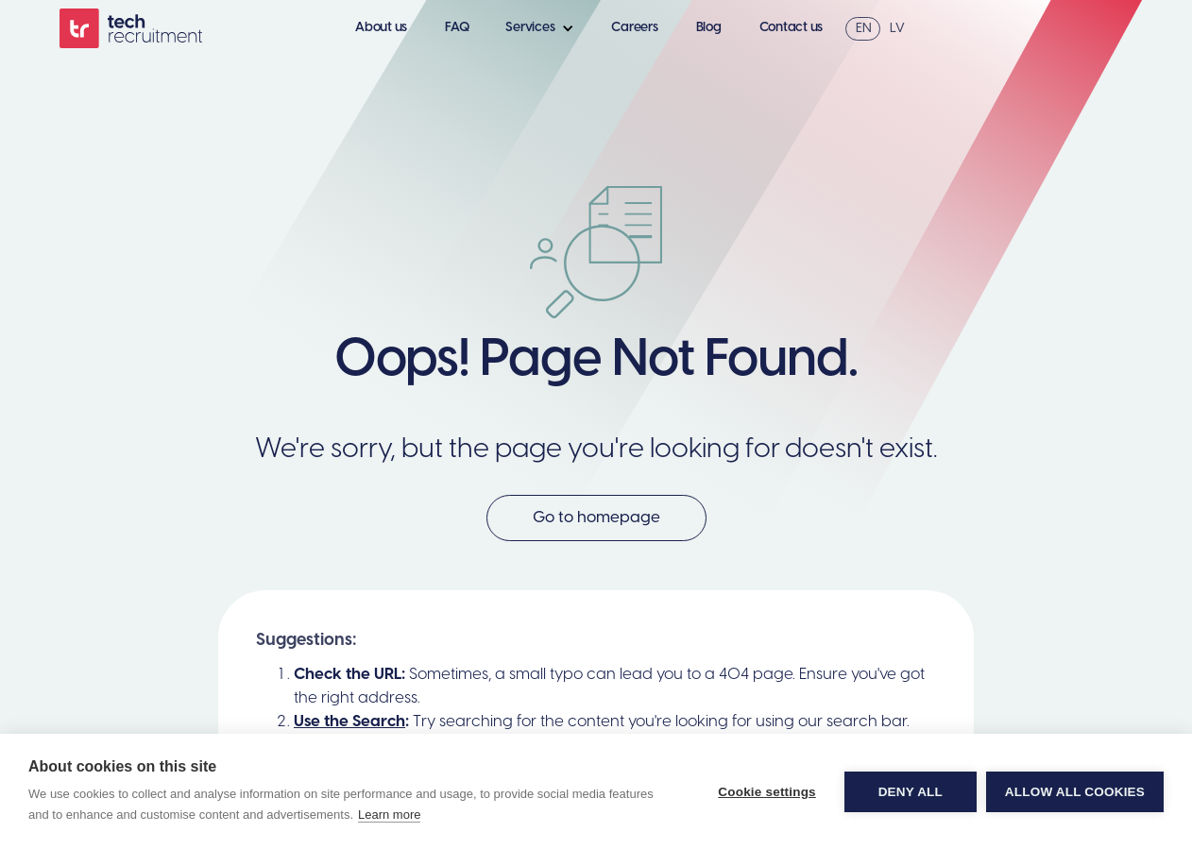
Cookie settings (767, 792)
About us (381, 28)
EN (864, 29)
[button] (544, 28)
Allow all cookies (1075, 792)
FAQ (456, 28)
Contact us (791, 28)
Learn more (389, 814)
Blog (709, 28)
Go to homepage (596, 517)
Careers (634, 28)
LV (897, 29)
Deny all (910, 792)
